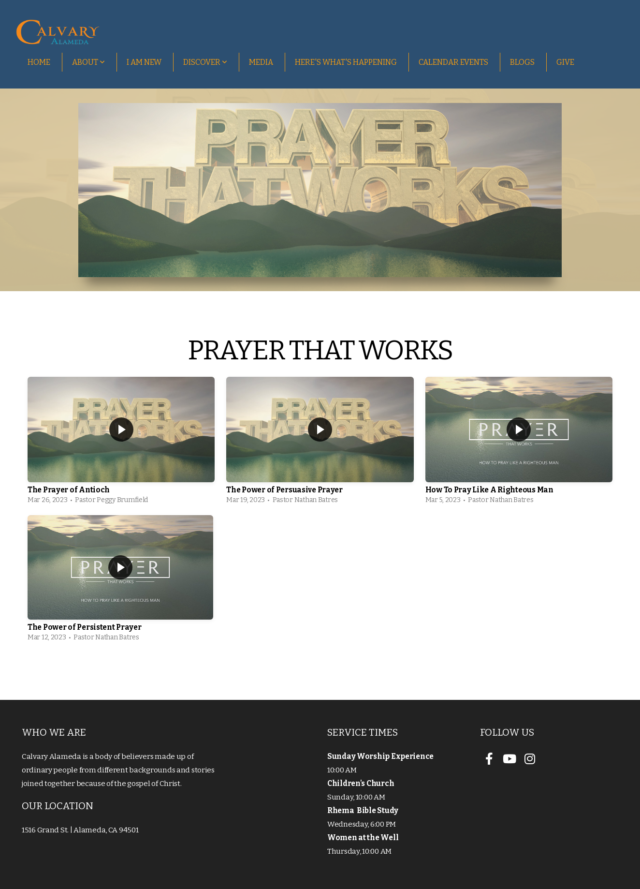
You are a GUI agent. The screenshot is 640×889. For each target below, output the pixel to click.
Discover (205, 62)
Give (565, 62)
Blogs (522, 62)
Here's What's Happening (346, 62)
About (88, 62)
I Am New (144, 62)
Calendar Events (453, 62)
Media (261, 62)
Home (39, 62)
